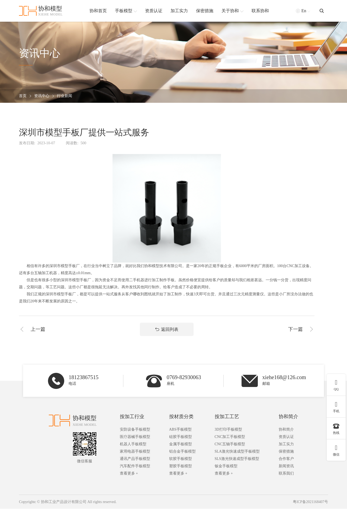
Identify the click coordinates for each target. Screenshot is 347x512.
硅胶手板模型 (180, 440)
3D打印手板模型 (228, 433)
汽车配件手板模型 (135, 469)
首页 (23, 96)
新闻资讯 (286, 469)
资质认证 (286, 440)
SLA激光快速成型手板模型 (237, 455)
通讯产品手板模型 (135, 462)
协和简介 (288, 420)
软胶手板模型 (180, 462)
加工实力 (286, 447)
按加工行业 (132, 420)
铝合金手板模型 (182, 455)
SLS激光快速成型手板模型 (237, 462)
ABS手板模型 (180, 433)
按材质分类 (181, 420)
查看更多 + (129, 477)
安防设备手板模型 (135, 433)
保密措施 (286, 455)
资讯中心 (41, 96)
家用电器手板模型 (135, 455)
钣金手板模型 (226, 469)
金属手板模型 (180, 447)
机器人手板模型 (133, 447)
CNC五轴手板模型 (230, 447)
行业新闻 (64, 96)
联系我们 (286, 477)
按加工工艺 (227, 420)
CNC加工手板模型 (230, 440)
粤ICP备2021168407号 (310, 505)
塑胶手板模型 (180, 469)
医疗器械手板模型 (135, 440)
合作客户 (286, 462)
